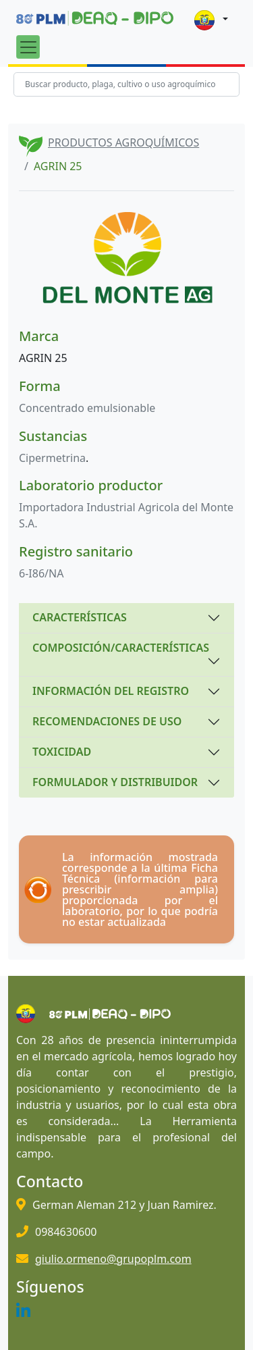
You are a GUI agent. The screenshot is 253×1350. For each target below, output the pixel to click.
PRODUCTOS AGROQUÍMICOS (123, 142)
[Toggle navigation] (28, 47)
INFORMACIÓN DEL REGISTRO (110, 690)
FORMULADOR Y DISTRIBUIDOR (115, 782)
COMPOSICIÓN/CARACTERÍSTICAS (120, 647)
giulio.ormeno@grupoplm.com (113, 1258)
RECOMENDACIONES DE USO (106, 721)
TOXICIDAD (61, 751)
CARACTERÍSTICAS (79, 617)
